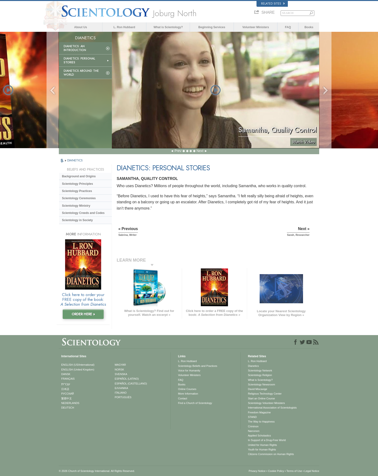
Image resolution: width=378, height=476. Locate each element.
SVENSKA (121, 374)
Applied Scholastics (259, 435)
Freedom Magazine (259, 412)
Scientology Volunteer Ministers (266, 403)
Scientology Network (260, 370)
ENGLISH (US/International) (77, 364)
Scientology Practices (77, 191)
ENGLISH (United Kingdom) (77, 369)
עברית (65, 384)
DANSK (65, 374)
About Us (80, 27)
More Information (188, 393)
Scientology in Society (77, 220)
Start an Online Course (261, 398)
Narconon (253, 431)
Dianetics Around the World (81, 73)
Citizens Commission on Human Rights (271, 454)
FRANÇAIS (68, 378)
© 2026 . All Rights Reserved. (97, 470)
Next (199, 151)
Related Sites (273, 3)
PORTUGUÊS (123, 397)
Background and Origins (79, 176)
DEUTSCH (67, 407)
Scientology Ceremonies (79, 198)
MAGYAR (120, 364)
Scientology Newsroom (261, 384)
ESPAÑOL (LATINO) (127, 378)
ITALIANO (121, 392)
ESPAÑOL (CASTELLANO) (131, 383)
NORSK (119, 369)
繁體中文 (66, 398)
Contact (182, 398)
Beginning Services (211, 27)
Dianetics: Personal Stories (79, 60)
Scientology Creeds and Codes (83, 213)
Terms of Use (294, 470)
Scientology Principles (77, 183)
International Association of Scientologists (272, 407)
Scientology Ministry (76, 205)
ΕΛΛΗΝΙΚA (121, 388)
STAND (252, 417)
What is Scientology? (168, 27)
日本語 (65, 389)
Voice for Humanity (189, 370)
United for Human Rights (262, 444)
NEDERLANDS (70, 403)
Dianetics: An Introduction (75, 48)
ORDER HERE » (83, 314)
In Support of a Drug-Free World (267, 440)
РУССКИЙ (67, 393)
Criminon (253, 426)
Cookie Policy (276, 470)
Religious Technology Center (265, 393)
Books (308, 27)
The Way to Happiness (261, 421)
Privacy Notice (257, 470)
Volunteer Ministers (255, 27)
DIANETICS (75, 160)
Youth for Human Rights (262, 449)
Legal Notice (311, 470)
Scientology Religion (260, 375)
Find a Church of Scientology (195, 403)
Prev (178, 151)
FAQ (288, 27)
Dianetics (253, 365)
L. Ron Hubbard (124, 27)
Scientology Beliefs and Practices (197, 365)
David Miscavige (257, 389)
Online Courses (187, 389)
